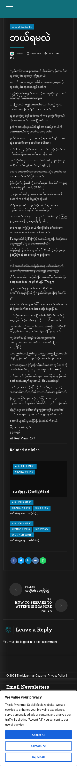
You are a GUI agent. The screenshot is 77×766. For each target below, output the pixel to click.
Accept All (38, 734)
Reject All (38, 757)
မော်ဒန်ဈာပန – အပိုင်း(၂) (24, 513)
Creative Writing (24, 472)
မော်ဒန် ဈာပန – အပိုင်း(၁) (24, 540)
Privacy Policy (57, 675)
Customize (38, 746)
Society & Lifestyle (21, 534)
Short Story (42, 508)
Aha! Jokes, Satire (24, 466)
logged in (26, 641)
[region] (38, 728)
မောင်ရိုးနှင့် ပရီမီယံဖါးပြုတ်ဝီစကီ (31, 491)
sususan (16, 54)
